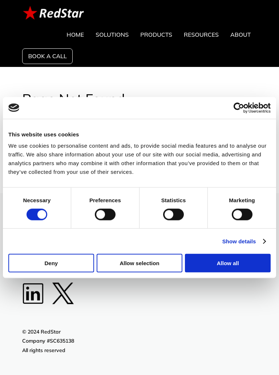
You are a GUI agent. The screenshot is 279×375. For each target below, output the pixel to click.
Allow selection (139, 263)
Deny (51, 263)
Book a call (47, 56)
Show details (239, 241)
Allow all (228, 263)
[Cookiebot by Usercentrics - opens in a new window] (239, 107)
